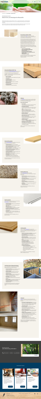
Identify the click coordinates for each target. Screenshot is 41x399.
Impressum (20, 393)
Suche (32, 1)
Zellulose (23, 99)
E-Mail (34, 1)
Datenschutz (23, 393)
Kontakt (29, 393)
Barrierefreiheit (26, 393)
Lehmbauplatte (27, 229)
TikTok (36, 393)
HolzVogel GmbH (4, 13)
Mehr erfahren (10, 386)
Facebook (34, 393)
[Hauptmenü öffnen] (39, 2)
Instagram (37, 393)
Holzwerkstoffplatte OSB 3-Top (13, 71)
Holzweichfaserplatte (9, 142)
